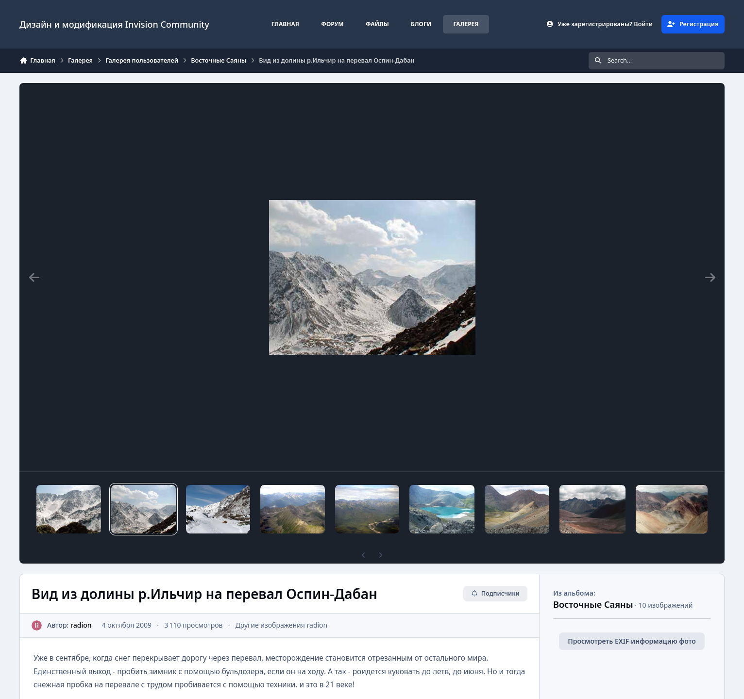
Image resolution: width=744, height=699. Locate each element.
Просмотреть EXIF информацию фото (632, 641)
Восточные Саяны (593, 604)
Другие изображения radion (282, 625)
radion (80, 625)
